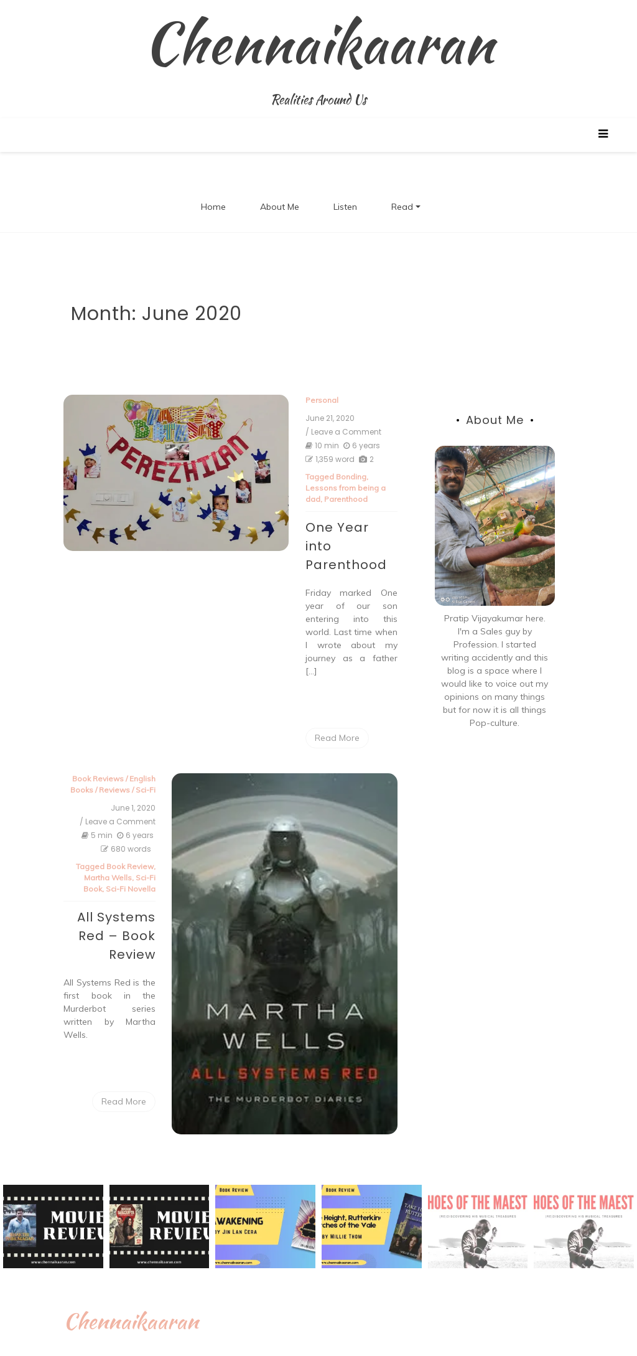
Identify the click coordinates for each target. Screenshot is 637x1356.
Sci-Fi (157, 745)
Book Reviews (110, 734)
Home (213, 207)
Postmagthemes (483, 1339)
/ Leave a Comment (332, 432)
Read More (325, 693)
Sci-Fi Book (145, 833)
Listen (345, 207)
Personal (310, 400)
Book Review (141, 822)
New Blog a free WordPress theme (358, 1339)
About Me (279, 207)
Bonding (339, 477)
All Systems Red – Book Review (128, 891)
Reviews (126, 745)
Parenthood (315, 499)
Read (402, 207)
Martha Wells (97, 833)
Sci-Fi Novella (142, 844)
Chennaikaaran (319, 43)
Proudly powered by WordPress (186, 1339)
